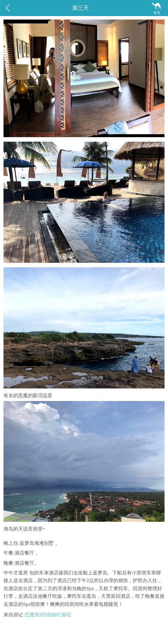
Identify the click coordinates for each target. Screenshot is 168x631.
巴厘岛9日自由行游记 (48, 614)
